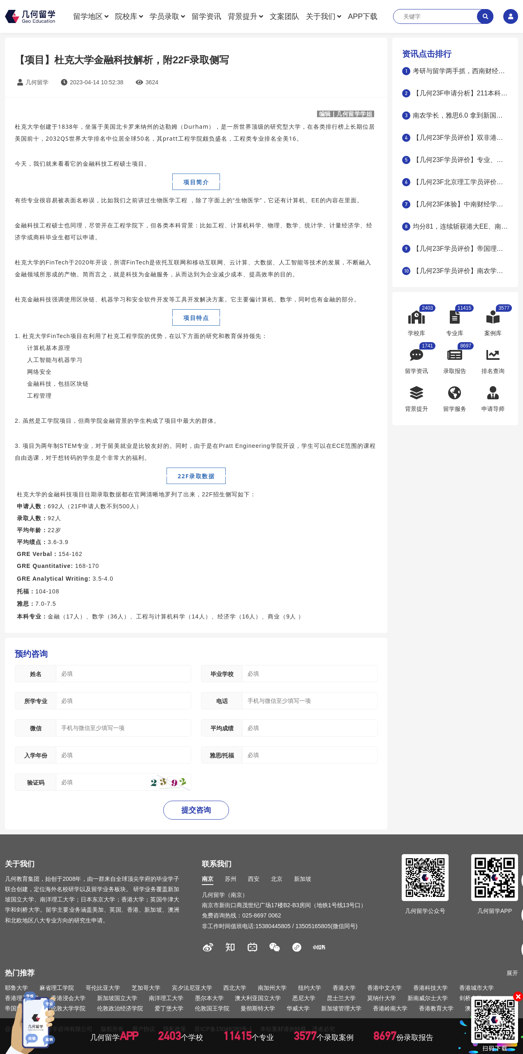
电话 (222, 701)
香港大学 (344, 988)
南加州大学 (272, 988)
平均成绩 (222, 728)
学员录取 (164, 16)
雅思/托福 (222, 755)
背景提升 (242, 16)
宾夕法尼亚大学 (192, 988)
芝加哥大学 (146, 988)
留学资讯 (206, 16)
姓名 (36, 674)
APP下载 (362, 16)
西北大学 (234, 988)
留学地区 (88, 16)
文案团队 (284, 16)
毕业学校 (222, 674)
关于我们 (321, 16)
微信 (36, 728)
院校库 (126, 16)
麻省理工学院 (56, 988)
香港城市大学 (476, 988)
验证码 (35, 782)
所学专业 (35, 701)
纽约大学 (309, 988)
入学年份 (35, 755)
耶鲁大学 (16, 988)
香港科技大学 (430, 988)
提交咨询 (196, 810)
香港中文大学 (384, 988)
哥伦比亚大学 (103, 988)
